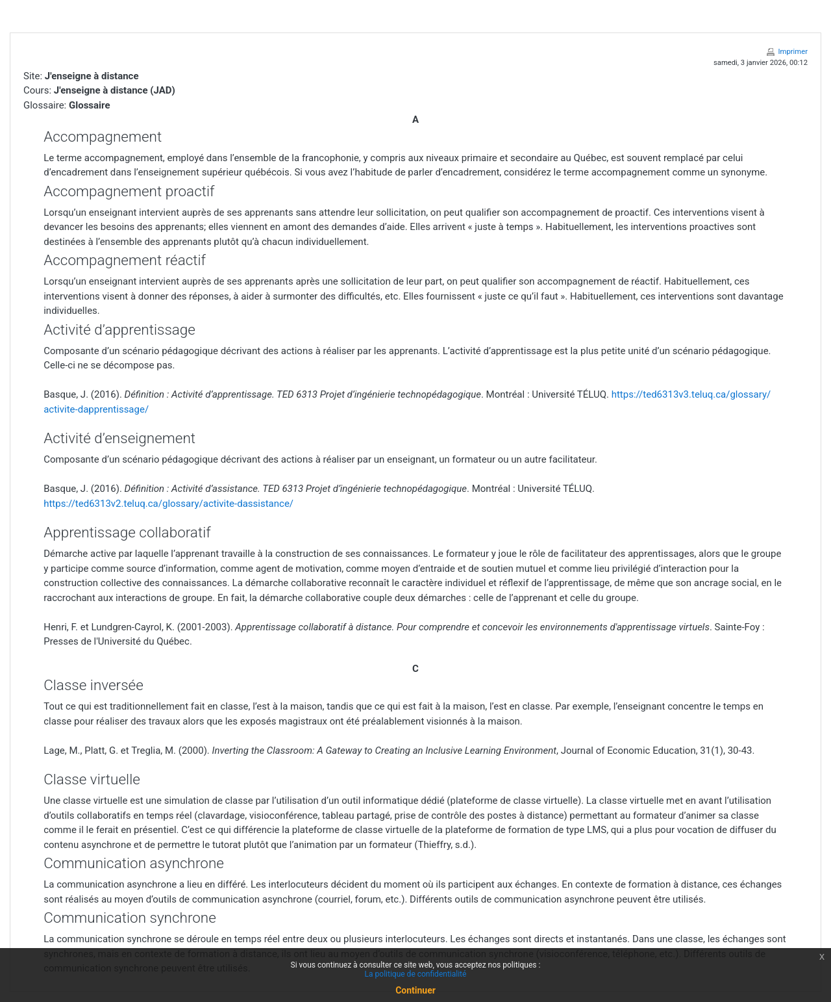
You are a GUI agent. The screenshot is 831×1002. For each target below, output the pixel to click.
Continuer (415, 990)
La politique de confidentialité (416, 974)
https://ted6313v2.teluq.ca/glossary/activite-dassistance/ (168, 503)
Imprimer (793, 51)
